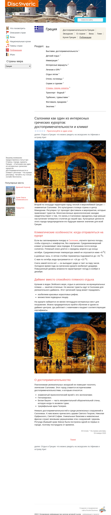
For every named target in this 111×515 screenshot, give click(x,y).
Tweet (73, 439)
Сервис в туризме (54, 83)
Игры (12, 54)
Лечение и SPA (53, 70)
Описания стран (18, 32)
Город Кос (20, 208)
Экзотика (50, 106)
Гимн (99, 33)
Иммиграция (51, 60)
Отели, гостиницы (54, 79)
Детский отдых (52, 56)
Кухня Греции (69, 37)
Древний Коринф (23, 187)
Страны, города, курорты (57, 88)
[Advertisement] (16, 113)
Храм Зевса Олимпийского (22, 198)
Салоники (73, 240)
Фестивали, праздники (56, 102)
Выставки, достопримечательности (62, 51)
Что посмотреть (17, 28)
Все (47, 47)
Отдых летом (52, 74)
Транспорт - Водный (55, 93)
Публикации (16, 50)
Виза (91, 33)
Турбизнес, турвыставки (57, 97)
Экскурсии (68, 33)
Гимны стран (16, 46)
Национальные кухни (20, 41)
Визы (12, 37)
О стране (80, 33)
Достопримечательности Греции (78, 30)
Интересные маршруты (56, 65)
